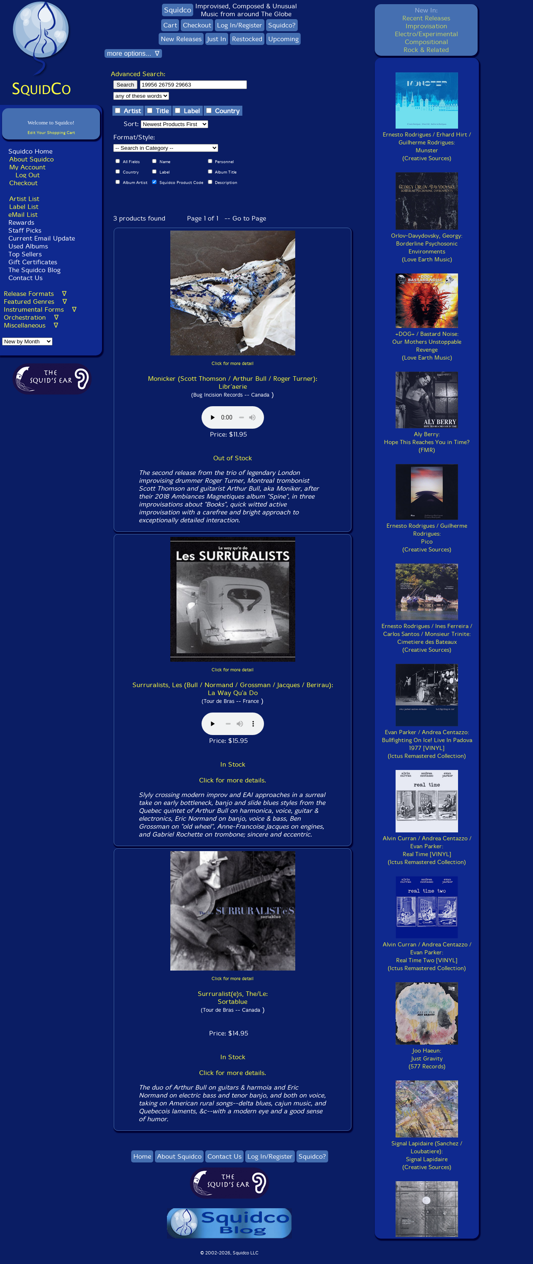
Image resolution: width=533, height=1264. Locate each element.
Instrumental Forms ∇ (40, 309)
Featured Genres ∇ (35, 301)
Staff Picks (24, 230)
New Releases (181, 39)
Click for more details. (232, 780)
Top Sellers (25, 254)
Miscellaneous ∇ (31, 325)
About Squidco (31, 159)
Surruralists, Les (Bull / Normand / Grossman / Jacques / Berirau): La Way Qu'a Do (232, 689)
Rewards (21, 222)
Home (142, 1156)
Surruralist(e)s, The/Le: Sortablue (233, 998)
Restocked (247, 39)
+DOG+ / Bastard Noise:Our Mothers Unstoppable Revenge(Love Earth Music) (426, 342)
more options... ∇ (133, 53)
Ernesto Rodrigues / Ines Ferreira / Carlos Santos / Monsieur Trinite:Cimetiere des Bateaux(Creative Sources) (426, 634)
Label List (23, 207)
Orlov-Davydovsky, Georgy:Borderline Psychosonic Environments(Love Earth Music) (427, 243)
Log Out (27, 175)
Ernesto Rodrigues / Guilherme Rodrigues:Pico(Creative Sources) (426, 533)
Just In (216, 39)
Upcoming (283, 39)
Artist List (24, 199)
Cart (170, 25)
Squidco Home (30, 151)
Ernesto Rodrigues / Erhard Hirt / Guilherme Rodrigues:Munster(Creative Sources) (427, 142)
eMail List (22, 215)
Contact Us (24, 278)
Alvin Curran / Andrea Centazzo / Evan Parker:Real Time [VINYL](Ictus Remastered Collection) (427, 846)
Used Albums (28, 246)
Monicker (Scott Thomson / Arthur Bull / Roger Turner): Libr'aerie (232, 382)
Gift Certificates (32, 262)
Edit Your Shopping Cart (51, 132)
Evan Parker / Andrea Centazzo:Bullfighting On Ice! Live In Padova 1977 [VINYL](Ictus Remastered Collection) (427, 740)
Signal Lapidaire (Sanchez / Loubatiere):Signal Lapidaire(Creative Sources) (426, 1151)
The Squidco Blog (34, 270)
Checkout (23, 183)
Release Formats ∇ (35, 294)
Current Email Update (40, 238)
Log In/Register (239, 25)
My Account (27, 167)
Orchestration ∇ (31, 317)
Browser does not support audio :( (233, 417)
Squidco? (282, 25)
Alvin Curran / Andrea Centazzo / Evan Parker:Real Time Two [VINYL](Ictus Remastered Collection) (427, 952)
